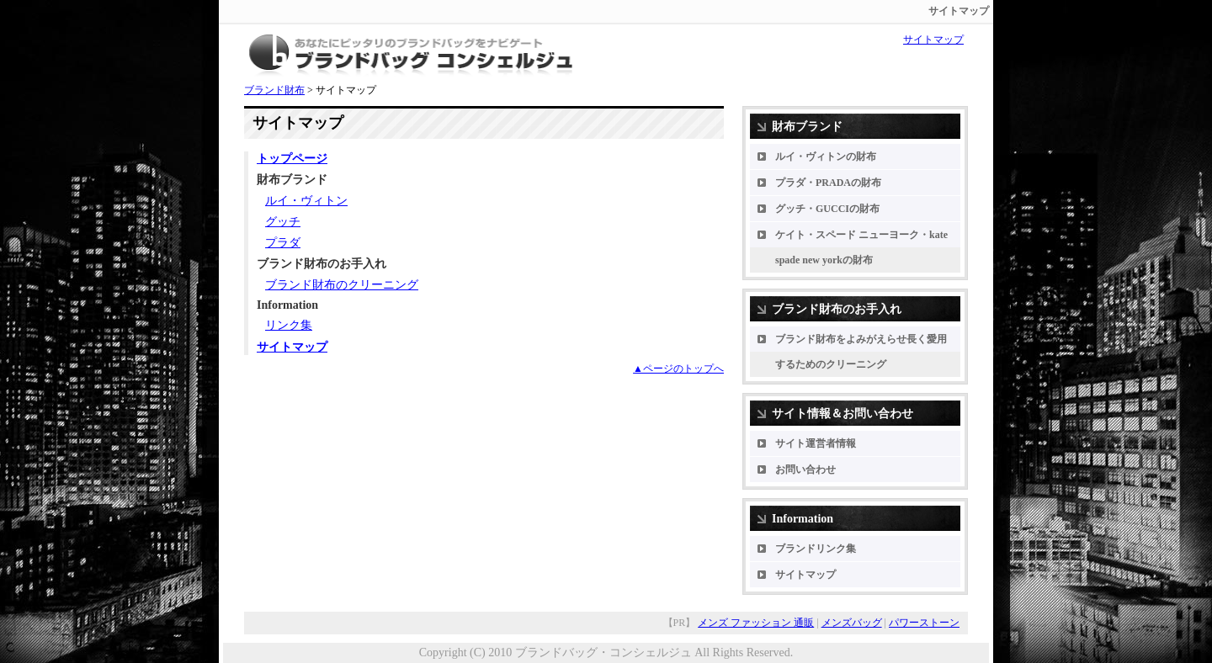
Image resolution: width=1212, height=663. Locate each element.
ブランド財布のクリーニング (341, 284)
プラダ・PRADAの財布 (828, 182)
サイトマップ (933, 39)
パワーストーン (924, 623)
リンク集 (288, 325)
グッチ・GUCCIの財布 (827, 209)
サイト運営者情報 (815, 443)
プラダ (282, 242)
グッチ (282, 221)
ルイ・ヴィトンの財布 (825, 156)
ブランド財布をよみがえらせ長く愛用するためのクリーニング (861, 351)
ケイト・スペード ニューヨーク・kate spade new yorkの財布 (861, 247)
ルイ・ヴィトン (306, 200)
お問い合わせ (805, 469)
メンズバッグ (851, 623)
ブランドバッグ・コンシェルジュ (603, 652)
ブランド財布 (274, 90)
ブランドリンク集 (815, 548)
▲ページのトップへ (678, 368)
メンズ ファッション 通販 (756, 623)
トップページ (292, 158)
